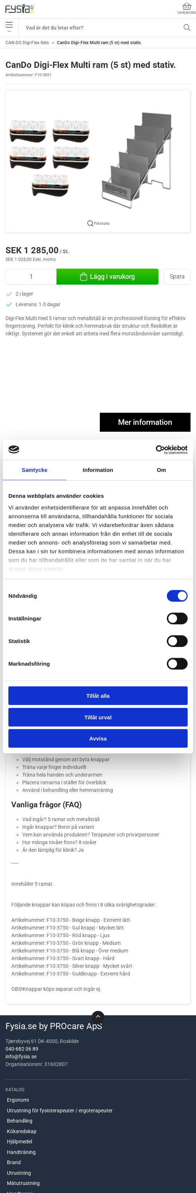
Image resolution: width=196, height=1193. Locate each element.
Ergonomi (18, 1100)
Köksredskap (21, 1131)
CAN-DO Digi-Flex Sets (27, 42)
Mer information (145, 422)
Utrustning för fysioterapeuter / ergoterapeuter (60, 1110)
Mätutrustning (23, 1183)
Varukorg (186, 9)
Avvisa (98, 738)
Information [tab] (98, 470)
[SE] (19, 9)
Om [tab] (161, 470)
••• (9, 28)
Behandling (19, 1121)
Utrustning (19, 1173)
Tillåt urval (98, 717)
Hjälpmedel (19, 1141)
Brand (14, 1162)
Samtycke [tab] (35, 470)
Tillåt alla (98, 696)
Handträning (21, 1152)
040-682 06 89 (21, 1049)
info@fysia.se (20, 1056)
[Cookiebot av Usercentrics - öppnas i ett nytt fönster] (156, 449)
